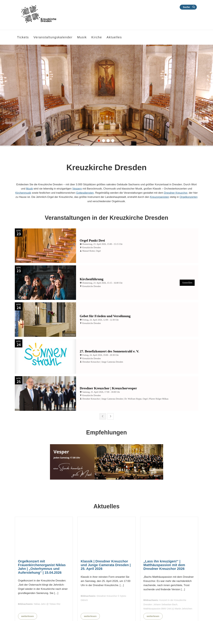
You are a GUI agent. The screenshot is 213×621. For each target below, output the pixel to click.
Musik (29, 188)
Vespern (77, 188)
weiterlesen (27, 599)
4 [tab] (113, 141)
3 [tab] (109, 141)
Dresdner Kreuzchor (175, 192)
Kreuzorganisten (159, 197)
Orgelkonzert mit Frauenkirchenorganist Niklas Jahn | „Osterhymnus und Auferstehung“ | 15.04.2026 (42, 550)
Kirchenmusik (23, 192)
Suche (186, 7)
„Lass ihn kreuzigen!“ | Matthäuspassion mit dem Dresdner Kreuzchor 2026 (164, 548)
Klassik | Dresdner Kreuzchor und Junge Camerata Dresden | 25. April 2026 (106, 548)
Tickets (23, 37)
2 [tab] (104, 141)
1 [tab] (99, 141)
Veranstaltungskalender (52, 37)
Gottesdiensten (85, 192)
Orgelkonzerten (188, 197)
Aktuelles (114, 37)
